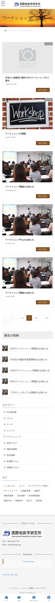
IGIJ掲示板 (12, 412)
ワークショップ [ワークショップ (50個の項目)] (10, 491)
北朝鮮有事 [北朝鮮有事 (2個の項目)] (26, 491)
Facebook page (28, 561)
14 (46, 318)
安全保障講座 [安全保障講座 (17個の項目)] (34, 496)
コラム (10, 418)
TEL (49, 598)
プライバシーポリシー (28, 593)
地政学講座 (12, 449)
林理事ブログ (13, 461)
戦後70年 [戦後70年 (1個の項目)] (7, 501)
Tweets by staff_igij (9, 574)
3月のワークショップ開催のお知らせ (29, 348)
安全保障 (11, 455)
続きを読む (42, 90)
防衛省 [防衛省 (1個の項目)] (39, 501)
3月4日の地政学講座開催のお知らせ (28, 359)
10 (36, 318)
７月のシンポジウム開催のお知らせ (28, 392)
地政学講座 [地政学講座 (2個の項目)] (8, 496)
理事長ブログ (13, 467)
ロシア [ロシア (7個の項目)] (22, 486)
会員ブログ (12, 443)
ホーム (6, 598)
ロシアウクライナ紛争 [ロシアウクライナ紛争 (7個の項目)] (38, 486)
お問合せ (31, 588)
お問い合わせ (33, 598)
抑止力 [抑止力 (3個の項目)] (29, 501)
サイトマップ (41, 588)
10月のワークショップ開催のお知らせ (30, 370)
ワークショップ (14, 437)
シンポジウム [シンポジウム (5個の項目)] (9, 486)
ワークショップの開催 (15, 134)
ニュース (11, 430)
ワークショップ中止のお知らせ (19, 240)
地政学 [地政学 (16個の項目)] (37, 491)
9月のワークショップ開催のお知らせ (29, 381)
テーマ (10, 424)
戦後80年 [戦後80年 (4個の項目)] (19, 501)
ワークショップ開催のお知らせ (19, 187)
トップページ (14, 588)
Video (19, 598)
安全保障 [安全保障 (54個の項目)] (21, 496)
